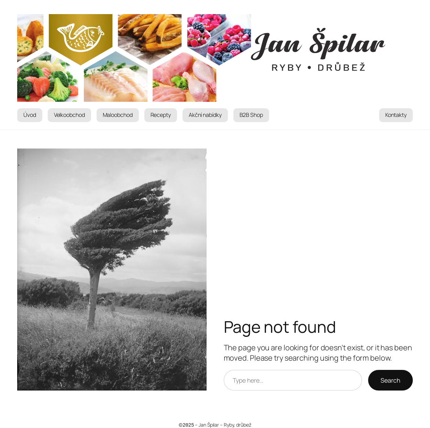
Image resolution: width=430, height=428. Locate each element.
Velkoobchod (69, 115)
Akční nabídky (205, 115)
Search (390, 380)
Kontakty (396, 115)
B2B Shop (251, 115)
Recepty (161, 115)
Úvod (29, 115)
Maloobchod (118, 115)
